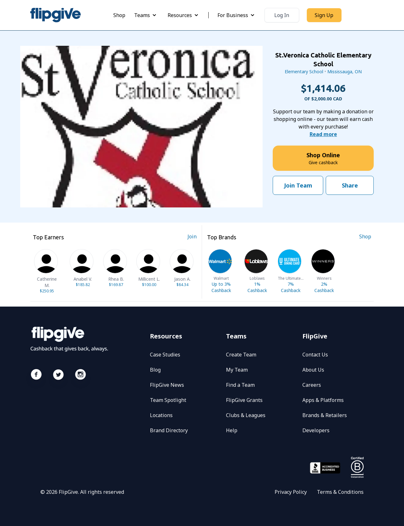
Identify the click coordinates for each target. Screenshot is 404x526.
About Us (313, 369)
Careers (311, 384)
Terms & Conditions (340, 491)
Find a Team (240, 384)
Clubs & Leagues (245, 415)
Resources (183, 15)
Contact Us (315, 354)
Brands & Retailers (324, 415)
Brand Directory (169, 430)
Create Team (241, 354)
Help (231, 430)
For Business (236, 15)
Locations (161, 415)
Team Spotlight (168, 400)
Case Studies (165, 354)
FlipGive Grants (244, 400)
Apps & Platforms (323, 400)
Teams (145, 15)
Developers (316, 430)
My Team (237, 369)
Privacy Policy (291, 491)
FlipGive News (167, 384)
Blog (155, 369)
